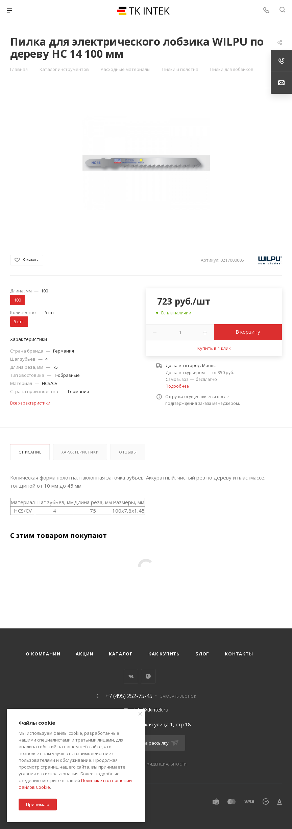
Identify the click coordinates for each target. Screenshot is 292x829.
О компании (43, 654)
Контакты (239, 654)
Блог (202, 654)
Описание (30, 452)
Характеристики (80, 452)
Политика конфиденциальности (151, 764)
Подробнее (177, 386)
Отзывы (128, 452)
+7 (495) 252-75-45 (128, 696)
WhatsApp (148, 676)
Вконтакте (131, 676)
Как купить (164, 654)
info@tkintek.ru (151, 709)
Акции (84, 654)
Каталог (121, 654)
